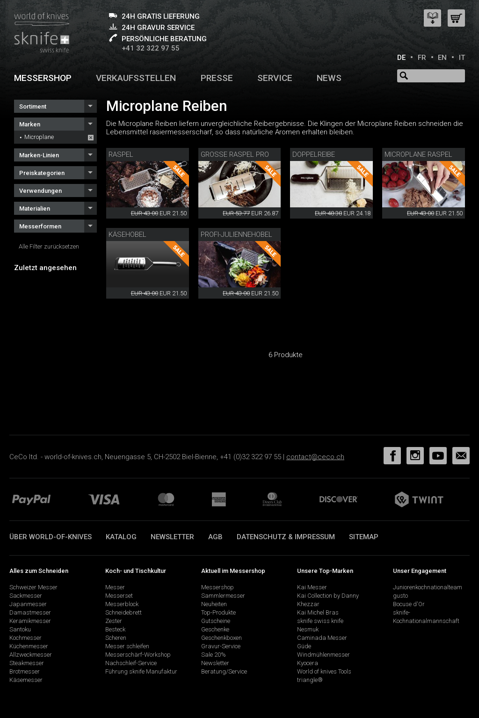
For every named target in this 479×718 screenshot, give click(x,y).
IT (462, 57)
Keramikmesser (30, 620)
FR (422, 57)
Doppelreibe (313, 154)
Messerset (119, 595)
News (329, 78)
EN (442, 57)
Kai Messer (312, 587)
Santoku (20, 629)
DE (401, 57)
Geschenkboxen (221, 637)
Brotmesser (24, 671)
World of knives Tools (324, 671)
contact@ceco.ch (315, 457)
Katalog (121, 537)
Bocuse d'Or (409, 604)
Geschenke (215, 629)
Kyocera (307, 663)
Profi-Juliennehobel (236, 234)
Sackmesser (25, 595)
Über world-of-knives (50, 537)
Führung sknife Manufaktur (141, 671)
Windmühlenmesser (323, 654)
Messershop (43, 78)
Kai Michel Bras (318, 612)
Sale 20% (213, 654)
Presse (217, 78)
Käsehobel (127, 234)
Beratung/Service (224, 671)
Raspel (121, 154)
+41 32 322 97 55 (151, 48)
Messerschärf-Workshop (138, 654)
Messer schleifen (127, 646)
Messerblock (121, 604)
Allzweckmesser (30, 654)
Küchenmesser (28, 646)
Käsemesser (26, 679)
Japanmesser (28, 604)
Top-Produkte (218, 612)
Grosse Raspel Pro (235, 154)
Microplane (39, 136)
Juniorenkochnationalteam (427, 587)
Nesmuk (308, 629)
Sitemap (363, 537)
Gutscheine (215, 620)
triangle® (310, 679)
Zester (113, 620)
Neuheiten (214, 604)
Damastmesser (30, 612)
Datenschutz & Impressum (286, 537)
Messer (115, 587)
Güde (304, 646)
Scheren (115, 637)
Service (274, 78)
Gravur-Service (220, 646)
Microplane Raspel (418, 154)
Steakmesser (26, 663)
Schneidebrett (123, 612)
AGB (215, 537)
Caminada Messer (322, 637)
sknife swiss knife (320, 620)
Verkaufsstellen (136, 78)
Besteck (115, 629)
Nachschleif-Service (131, 663)
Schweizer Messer (33, 587)
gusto (400, 595)
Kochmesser (25, 637)
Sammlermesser (223, 595)
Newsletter (172, 537)
